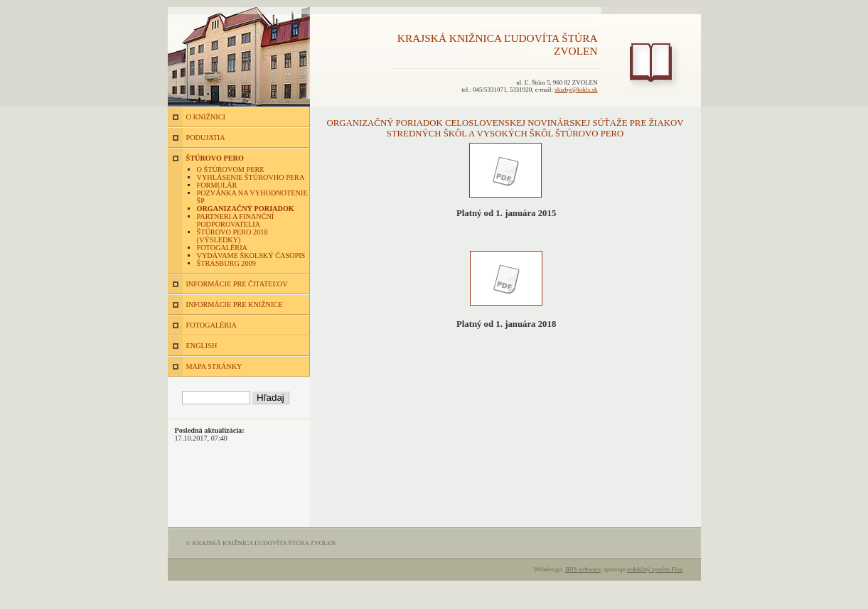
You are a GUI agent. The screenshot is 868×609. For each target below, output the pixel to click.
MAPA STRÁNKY (214, 366)
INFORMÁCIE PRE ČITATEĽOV (237, 284)
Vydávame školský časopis (251, 255)
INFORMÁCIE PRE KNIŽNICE (234, 304)
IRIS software (583, 569)
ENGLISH (202, 346)
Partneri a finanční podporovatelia (235, 220)
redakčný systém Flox (655, 569)
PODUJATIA (205, 137)
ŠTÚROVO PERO (215, 158)
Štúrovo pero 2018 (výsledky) (232, 236)
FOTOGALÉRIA (211, 325)
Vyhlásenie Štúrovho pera (251, 177)
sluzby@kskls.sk (575, 89)
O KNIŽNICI (205, 117)
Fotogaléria (222, 248)
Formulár (217, 185)
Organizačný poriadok (245, 208)
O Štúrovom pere (230, 169)
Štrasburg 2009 (226, 263)
